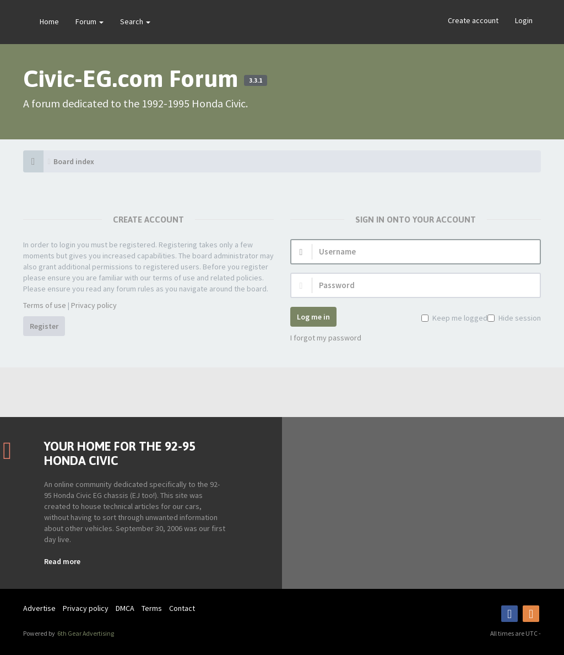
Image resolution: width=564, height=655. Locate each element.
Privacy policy (94, 305)
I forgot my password (325, 338)
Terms (152, 608)
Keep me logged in (462, 318)
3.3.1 (255, 80)
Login (524, 20)
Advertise (39, 608)
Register (44, 326)
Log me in (313, 317)
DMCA (125, 608)
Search (135, 21)
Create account (473, 20)
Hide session (518, 318)
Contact (182, 608)
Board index (73, 161)
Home (49, 21)
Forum (89, 21)
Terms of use (44, 305)
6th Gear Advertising (85, 633)
